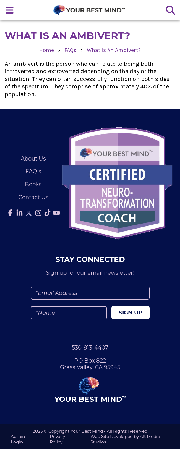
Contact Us (33, 197)
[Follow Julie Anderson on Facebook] (10, 213)
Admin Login (18, 439)
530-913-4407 (90, 347)
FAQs (70, 50)
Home (46, 50)
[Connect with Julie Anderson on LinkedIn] (19, 213)
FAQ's (33, 171)
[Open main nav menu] (9, 10)
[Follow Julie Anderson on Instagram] (38, 213)
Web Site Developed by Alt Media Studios (125, 439)
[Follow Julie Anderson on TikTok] (47, 213)
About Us (33, 158)
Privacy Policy (57, 439)
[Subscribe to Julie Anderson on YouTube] (56, 213)
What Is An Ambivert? (114, 50)
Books (33, 184)
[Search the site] (170, 10)
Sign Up (130, 312)
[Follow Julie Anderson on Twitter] (29, 213)
